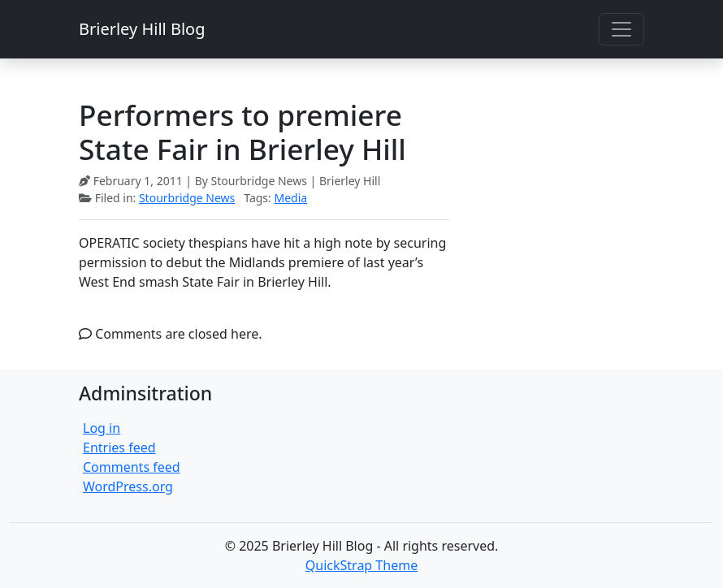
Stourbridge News (187, 197)
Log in (101, 428)
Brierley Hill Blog (142, 29)
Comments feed (131, 467)
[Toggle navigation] (621, 29)
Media (290, 197)
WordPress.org (128, 486)
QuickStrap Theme (361, 565)
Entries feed (119, 447)
